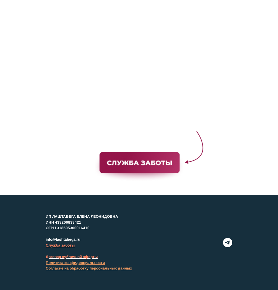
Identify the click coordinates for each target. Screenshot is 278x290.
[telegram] (227, 242)
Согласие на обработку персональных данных (89, 268)
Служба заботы (60, 245)
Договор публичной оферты (72, 257)
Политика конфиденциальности (75, 263)
